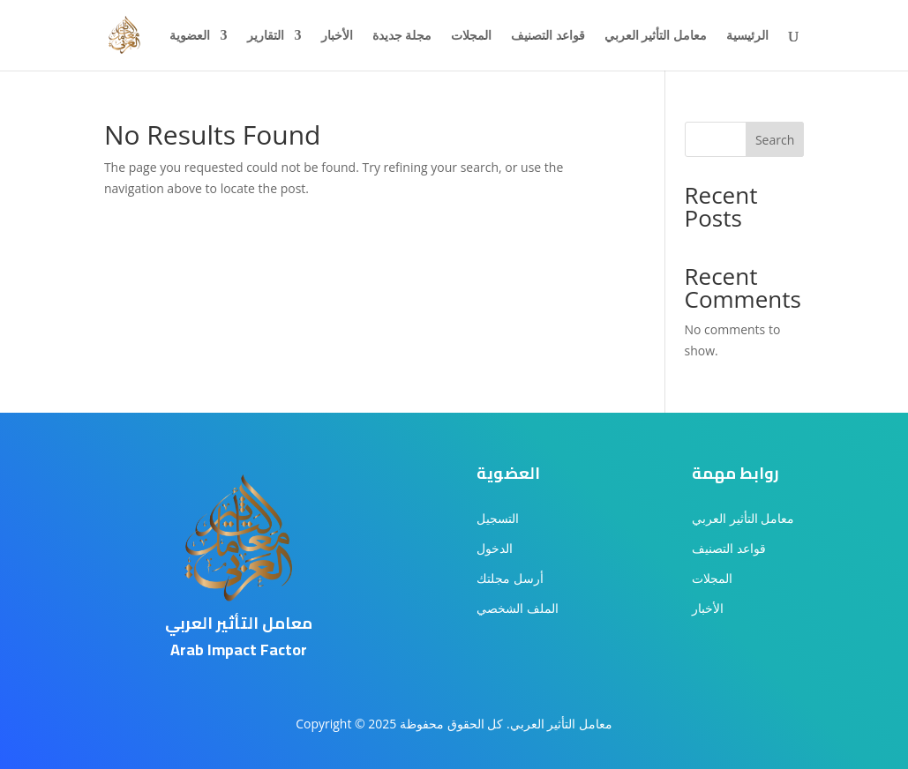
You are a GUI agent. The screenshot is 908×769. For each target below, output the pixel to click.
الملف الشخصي (518, 608)
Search (774, 139)
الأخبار (337, 36)
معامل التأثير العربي (655, 36)
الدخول (495, 548)
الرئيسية (747, 36)
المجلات (471, 36)
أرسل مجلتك (510, 578)
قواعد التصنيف (548, 36)
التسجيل (498, 518)
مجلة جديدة (402, 36)
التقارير (265, 36)
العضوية (189, 36)
